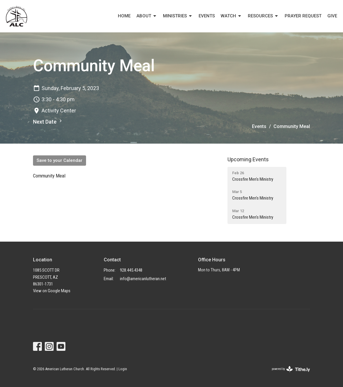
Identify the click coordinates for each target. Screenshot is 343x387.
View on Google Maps (51, 290)
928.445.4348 (131, 270)
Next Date (48, 121)
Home (124, 16)
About (146, 16)
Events (259, 126)
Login (122, 369)
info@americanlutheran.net (143, 278)
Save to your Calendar (60, 160)
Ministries (178, 16)
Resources (263, 16)
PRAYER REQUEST (303, 16)
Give (332, 16)
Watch (231, 16)
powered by (291, 369)
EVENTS (207, 16)
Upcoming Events (248, 159)
